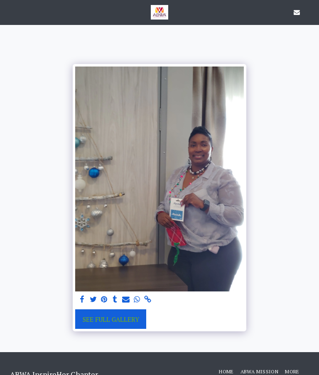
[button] (9, 11)
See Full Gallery (111, 319)
